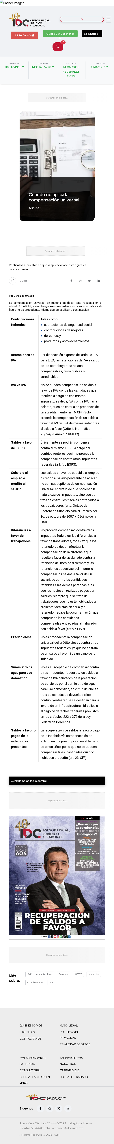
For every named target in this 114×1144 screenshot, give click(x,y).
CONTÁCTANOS (31, 1039)
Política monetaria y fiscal (39, 974)
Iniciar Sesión (24, 35)
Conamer (63, 974)
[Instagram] (49, 1108)
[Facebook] (40, 1108)
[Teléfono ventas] (35, 1128)
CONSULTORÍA (30, 1070)
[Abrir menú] (108, 19)
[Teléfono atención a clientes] (43, 1123)
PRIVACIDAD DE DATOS (75, 1044)
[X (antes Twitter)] (58, 1108)
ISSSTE (78, 974)
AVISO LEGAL (69, 1025)
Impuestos (94, 974)
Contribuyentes (35, 982)
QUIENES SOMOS (31, 1025)
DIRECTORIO (28, 1032)
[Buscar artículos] (82, 19)
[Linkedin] (68, 1108)
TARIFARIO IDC (69, 1070)
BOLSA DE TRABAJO (74, 1077)
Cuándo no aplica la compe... (29, 781)
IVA (51, 982)
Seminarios (91, 34)
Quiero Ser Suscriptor (60, 34)
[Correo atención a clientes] (80, 1123)
